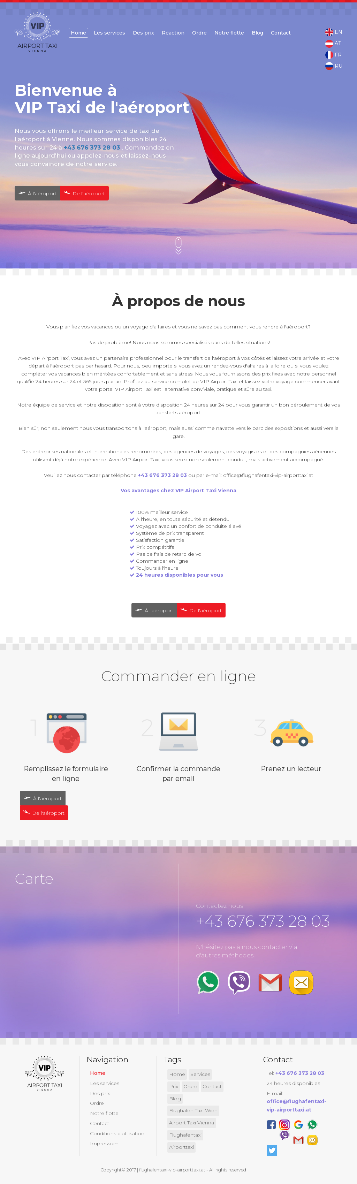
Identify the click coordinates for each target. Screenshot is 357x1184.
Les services (109, 33)
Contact (281, 33)
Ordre (199, 33)
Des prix (143, 33)
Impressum (104, 1143)
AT (333, 43)
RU (333, 66)
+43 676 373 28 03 (93, 147)
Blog (257, 33)
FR (333, 55)
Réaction (173, 33)
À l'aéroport (37, 193)
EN (333, 32)
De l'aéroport (83, 193)
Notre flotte (229, 33)
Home (78, 33)
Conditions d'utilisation (117, 1133)
